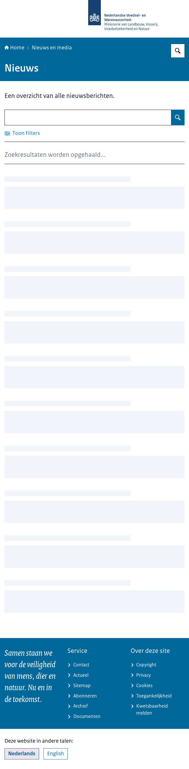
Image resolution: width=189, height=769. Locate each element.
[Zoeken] (178, 50)
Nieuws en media (52, 47)
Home (14, 47)
